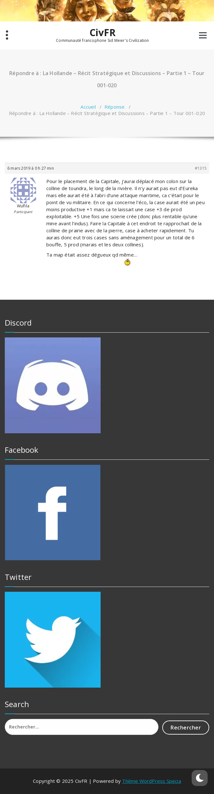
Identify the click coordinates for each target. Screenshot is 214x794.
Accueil (88, 107)
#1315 (201, 168)
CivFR (102, 32)
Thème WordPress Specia (151, 781)
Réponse (114, 107)
